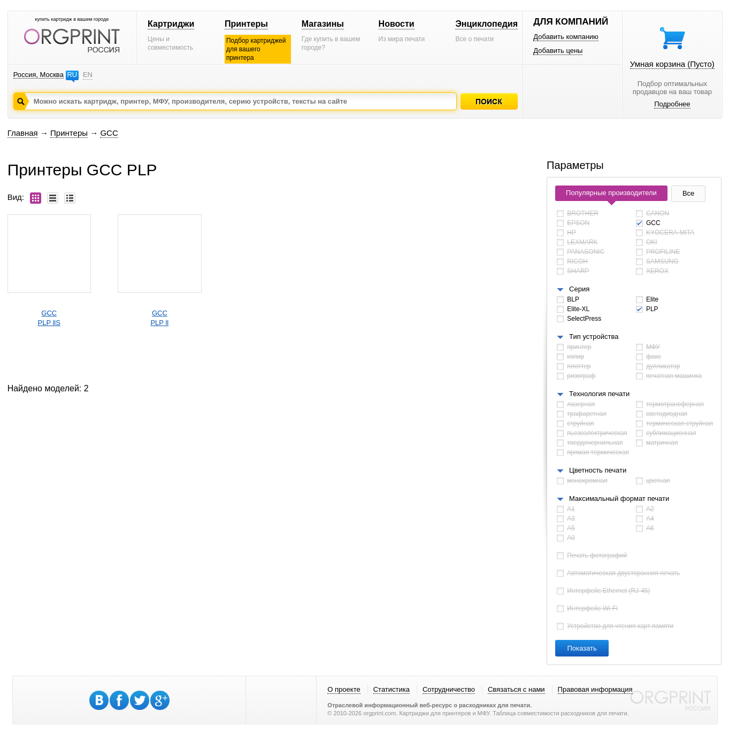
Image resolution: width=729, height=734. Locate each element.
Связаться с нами (516, 689)
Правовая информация (595, 689)
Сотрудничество (449, 689)
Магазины (323, 23)
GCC (109, 132)
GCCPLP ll (159, 318)
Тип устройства (593, 337)
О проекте (343, 689)
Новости (397, 23)
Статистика (391, 689)
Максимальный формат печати (619, 499)
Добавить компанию (565, 37)
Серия (579, 289)
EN (88, 75)
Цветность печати (597, 470)
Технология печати (599, 394)
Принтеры (246, 23)
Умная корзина (672, 63)
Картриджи (171, 23)
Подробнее (672, 104)
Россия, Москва (38, 75)
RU (72, 75)
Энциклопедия (486, 23)
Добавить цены (557, 51)
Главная (22, 132)
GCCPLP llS (49, 318)
